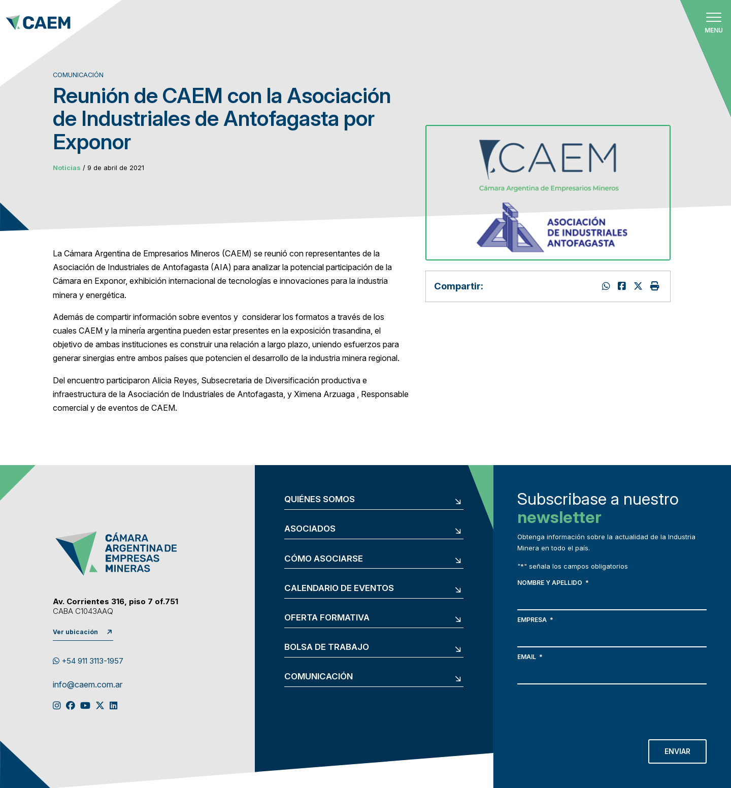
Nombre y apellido (553, 582)
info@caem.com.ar (87, 685)
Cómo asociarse (323, 559)
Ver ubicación (75, 632)
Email (530, 656)
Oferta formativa (327, 617)
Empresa (535, 619)
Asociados (310, 529)
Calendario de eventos (339, 588)
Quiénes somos (319, 499)
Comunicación (318, 676)
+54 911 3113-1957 (88, 661)
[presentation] (594, 709)
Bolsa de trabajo (326, 647)
